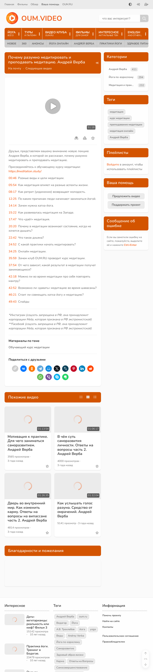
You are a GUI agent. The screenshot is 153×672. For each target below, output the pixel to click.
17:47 (13, 219)
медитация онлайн (121, 131)
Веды (59, 636)
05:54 (13, 185)
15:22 (13, 212)
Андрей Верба (84, 43)
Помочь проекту (111, 615)
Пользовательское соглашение (120, 636)
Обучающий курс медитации (29, 347)
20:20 (13, 226)
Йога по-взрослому (121, 77)
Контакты (107, 627)
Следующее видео (39, 68)
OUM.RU (67, 4)
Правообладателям (113, 641)
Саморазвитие (65, 648)
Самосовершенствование (71, 667)
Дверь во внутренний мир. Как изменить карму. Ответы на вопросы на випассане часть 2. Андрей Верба (27, 512)
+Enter (130, 245)
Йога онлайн (59, 43)
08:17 (13, 192)
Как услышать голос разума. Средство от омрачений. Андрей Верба (75, 510)
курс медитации (120, 118)
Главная (9, 4)
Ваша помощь (50, 4)
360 (24, 43)
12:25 (13, 199)
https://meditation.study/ (25, 171)
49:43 (13, 302)
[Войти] (138, 5)
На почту (14, 68)
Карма (60, 661)
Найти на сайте (111, 621)
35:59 (13, 258)
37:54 (13, 265)
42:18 (13, 276)
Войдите (113, 164)
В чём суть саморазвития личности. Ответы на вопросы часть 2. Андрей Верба (75, 445)
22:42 (13, 238)
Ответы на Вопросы (81, 661)
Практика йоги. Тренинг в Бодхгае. (37, 649)
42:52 (13, 288)
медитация (116, 112)
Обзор (34, 4)
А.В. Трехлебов (65, 629)
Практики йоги (111, 43)
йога (82, 629)
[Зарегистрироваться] (146, 5)
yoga (93, 629)
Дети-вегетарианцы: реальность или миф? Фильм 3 (37, 622)
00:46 (13, 178)
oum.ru (83, 616)
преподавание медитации (126, 124)
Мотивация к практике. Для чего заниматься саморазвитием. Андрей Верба (28, 443)
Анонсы (38, 43)
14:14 (13, 206)
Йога (75, 623)
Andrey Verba (76, 636)
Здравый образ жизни (69, 655)
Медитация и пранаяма (122, 85)
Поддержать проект (126, 205)
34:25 (13, 251)
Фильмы (22, 4)
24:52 (13, 244)
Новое (11, 43)
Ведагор (61, 623)
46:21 (13, 295)
